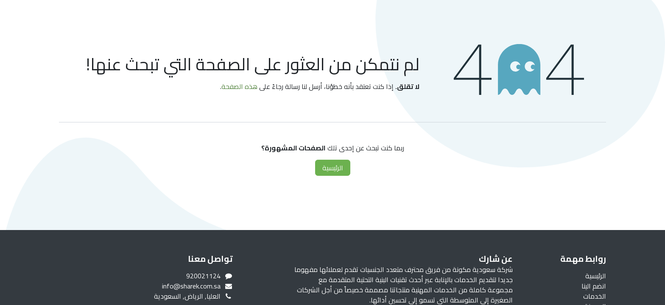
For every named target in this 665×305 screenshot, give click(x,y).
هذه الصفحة (239, 86)
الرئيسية (332, 167)
